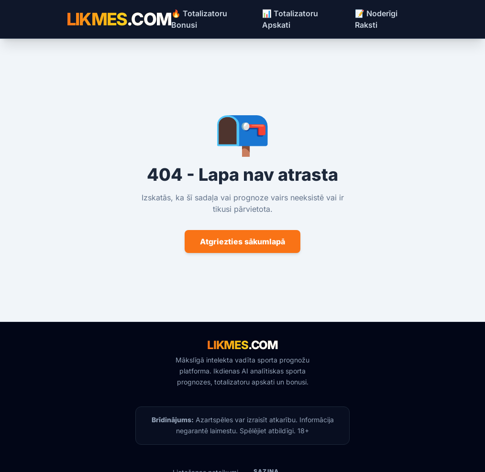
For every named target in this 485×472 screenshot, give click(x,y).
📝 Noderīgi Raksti (376, 19)
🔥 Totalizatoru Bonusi (199, 19)
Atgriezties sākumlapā (242, 241)
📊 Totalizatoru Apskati (290, 19)
